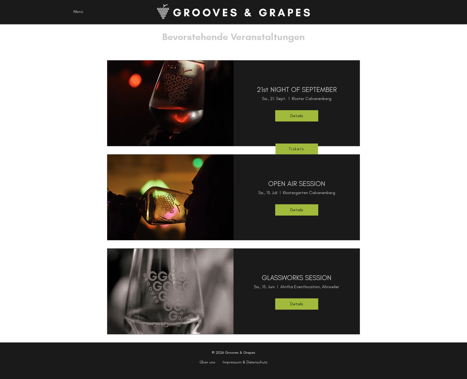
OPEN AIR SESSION (296, 183)
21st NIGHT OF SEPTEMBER (297, 89)
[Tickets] (296, 149)
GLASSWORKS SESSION (296, 277)
